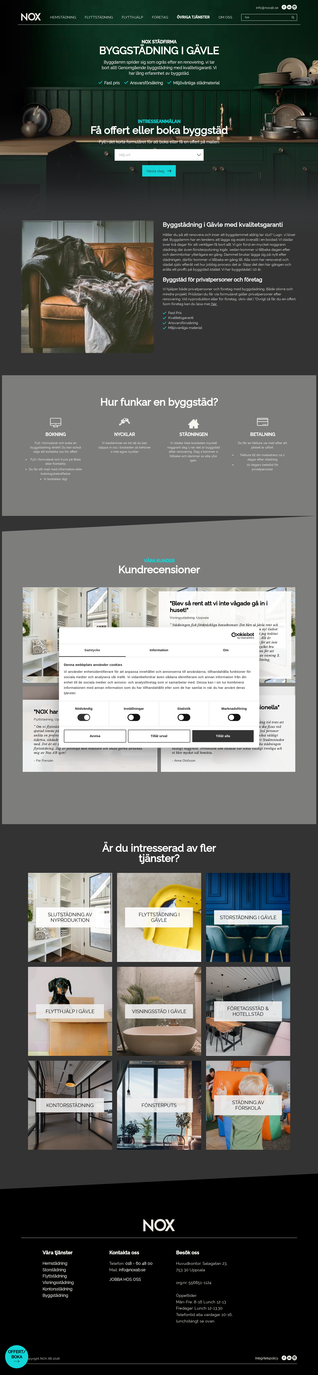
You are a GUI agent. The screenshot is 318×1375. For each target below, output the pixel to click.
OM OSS (225, 17)
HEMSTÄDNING (63, 17)
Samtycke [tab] (92, 650)
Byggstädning (55, 1295)
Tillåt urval (159, 736)
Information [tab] (159, 650)
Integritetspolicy (266, 1358)
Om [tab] (226, 650)
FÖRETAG (160, 17)
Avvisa (95, 736)
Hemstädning (55, 1263)
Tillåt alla (223, 736)
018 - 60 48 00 (138, 1263)
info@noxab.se (267, 8)
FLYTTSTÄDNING (99, 17)
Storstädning (54, 1270)
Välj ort (124, 155)
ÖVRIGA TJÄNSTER (193, 17)
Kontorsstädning (57, 1289)
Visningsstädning (58, 1282)
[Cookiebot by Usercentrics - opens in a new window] (234, 635)
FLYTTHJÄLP (132, 17)
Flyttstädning (55, 1276)
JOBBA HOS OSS (125, 1279)
